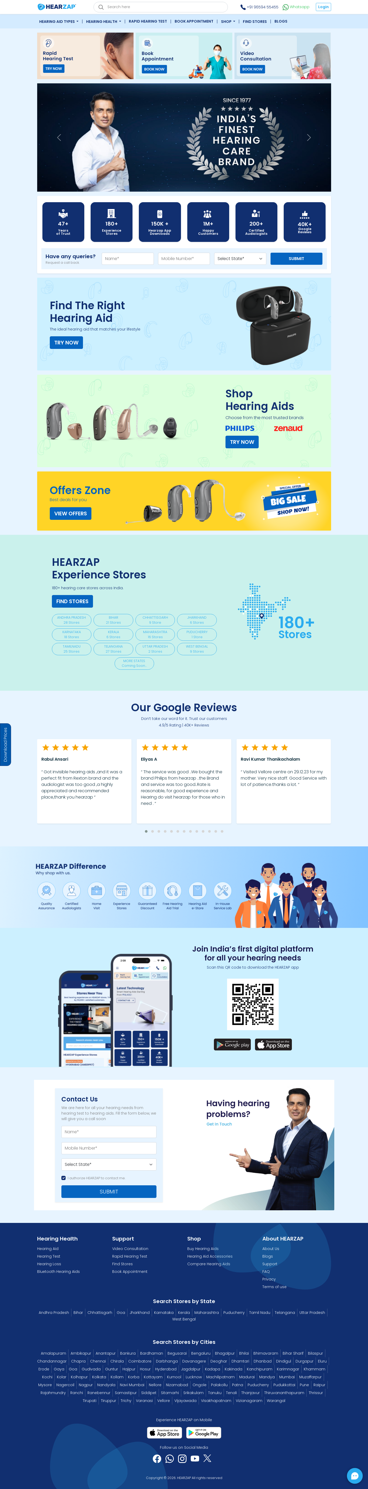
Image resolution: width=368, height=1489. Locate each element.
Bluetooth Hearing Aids (58, 1271)
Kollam (117, 1377)
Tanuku (215, 1392)
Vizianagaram (249, 1400)
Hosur (145, 1369)
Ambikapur (81, 1353)
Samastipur (126, 1392)
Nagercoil (65, 1385)
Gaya (59, 1369)
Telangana (285, 1312)
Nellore (155, 1385)
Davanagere (194, 1361)
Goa (121, 1312)
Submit (296, 259)
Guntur (111, 1369)
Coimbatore (139, 1361)
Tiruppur (108, 1400)
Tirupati (89, 1400)
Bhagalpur (225, 1353)
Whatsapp (296, 6)
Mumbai (287, 1377)
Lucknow (194, 1377)
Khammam (314, 1369)
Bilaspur (315, 1353)
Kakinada (233, 1369)
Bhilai (244, 1353)
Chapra (78, 1361)
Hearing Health (102, 21)
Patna (237, 1385)
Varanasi (144, 1400)
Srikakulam (193, 1392)
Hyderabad (165, 1369)
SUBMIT (109, 1191)
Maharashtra (206, 1312)
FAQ (266, 1271)
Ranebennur (98, 1392)
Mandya (267, 1377)
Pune (304, 1385)
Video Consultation (130, 1248)
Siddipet (148, 1392)
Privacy (269, 1279)
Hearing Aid (47, 1248)
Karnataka (164, 1312)
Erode (43, 1369)
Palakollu (219, 1385)
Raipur (319, 1385)
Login (323, 6)
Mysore (45, 1385)
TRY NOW (66, 342)
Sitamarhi (170, 1392)
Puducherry (234, 1312)
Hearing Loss (49, 1264)
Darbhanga (167, 1361)
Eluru (322, 1361)
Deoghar (218, 1361)
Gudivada (91, 1369)
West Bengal (184, 1319)
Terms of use (274, 1286)
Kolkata (99, 1377)
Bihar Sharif (293, 1353)
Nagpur (86, 1385)
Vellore (163, 1400)
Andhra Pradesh (54, 1312)
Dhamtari (240, 1361)
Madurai (247, 1377)
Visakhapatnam (216, 1400)
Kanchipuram (259, 1369)
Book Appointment (194, 21)
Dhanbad (263, 1361)
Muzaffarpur (310, 1377)
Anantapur (106, 1353)
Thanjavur (250, 1392)
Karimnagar (288, 1369)
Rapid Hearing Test (148, 21)
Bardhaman (151, 1353)
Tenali (231, 1392)
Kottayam (153, 1377)
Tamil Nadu (259, 1312)
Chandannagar (52, 1361)
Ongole (200, 1385)
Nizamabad (177, 1385)
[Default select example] (109, 1164)
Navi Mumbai (132, 1385)
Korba (133, 1377)
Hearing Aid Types (57, 21)
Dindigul (283, 1361)
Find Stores (255, 21)
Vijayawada (185, 1400)
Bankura (128, 1353)
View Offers (70, 513)
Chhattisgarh (99, 1312)
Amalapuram (53, 1353)
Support (269, 1264)
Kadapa (212, 1369)
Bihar (78, 1312)
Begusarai (177, 1353)
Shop (226, 21)
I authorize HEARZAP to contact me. (96, 1178)
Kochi (47, 1377)
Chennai (98, 1361)
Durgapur (304, 1361)
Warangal (276, 1400)
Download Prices (5, 745)
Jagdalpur (190, 1369)
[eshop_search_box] (161, 7)
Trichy (126, 1400)
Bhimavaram (265, 1353)
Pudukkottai (284, 1385)
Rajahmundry (53, 1392)
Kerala (184, 1312)
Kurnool (174, 1377)
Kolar (61, 1377)
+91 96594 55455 (259, 7)
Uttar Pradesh (312, 1312)
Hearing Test (48, 1256)
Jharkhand (140, 1312)
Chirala (117, 1361)
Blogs (280, 21)
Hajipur (128, 1369)
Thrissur (316, 1392)
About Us (270, 1248)
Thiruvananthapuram (284, 1392)
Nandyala (106, 1385)
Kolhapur (79, 1377)
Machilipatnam (220, 1377)
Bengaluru (200, 1353)
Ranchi (76, 1392)
